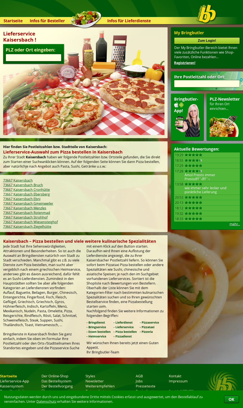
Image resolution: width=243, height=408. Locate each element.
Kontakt (175, 375)
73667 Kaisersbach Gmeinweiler (28, 203)
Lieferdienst (124, 322)
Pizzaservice (150, 322)
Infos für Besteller (47, 20)
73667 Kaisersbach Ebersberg (26, 194)
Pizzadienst (123, 336)
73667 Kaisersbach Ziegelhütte (27, 226)
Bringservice (97, 327)
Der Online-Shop (54, 375)
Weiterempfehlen (100, 385)
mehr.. (235, 224)
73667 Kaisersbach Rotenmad (26, 212)
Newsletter (94, 380)
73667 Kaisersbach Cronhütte (26, 189)
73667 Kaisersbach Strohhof (25, 217)
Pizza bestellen (126, 332)
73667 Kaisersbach (18, 180)
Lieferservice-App (14, 380)
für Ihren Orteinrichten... (225, 116)
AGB (139, 375)
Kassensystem (11, 385)
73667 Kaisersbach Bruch (23, 185)
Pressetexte (145, 385)
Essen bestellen (99, 332)
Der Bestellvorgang (57, 385)
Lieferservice (124, 327)
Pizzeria (147, 332)
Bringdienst (96, 322)
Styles (90, 375)
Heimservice (97, 336)
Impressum (178, 380)
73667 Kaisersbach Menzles (24, 208)
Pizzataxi (148, 327)
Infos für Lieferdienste (129, 20)
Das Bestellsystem (56, 380)
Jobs (139, 380)
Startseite (13, 20)
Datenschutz (46, 401)
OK (231, 399)
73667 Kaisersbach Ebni (21, 199)
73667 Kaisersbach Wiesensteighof (30, 222)
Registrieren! (184, 62)
